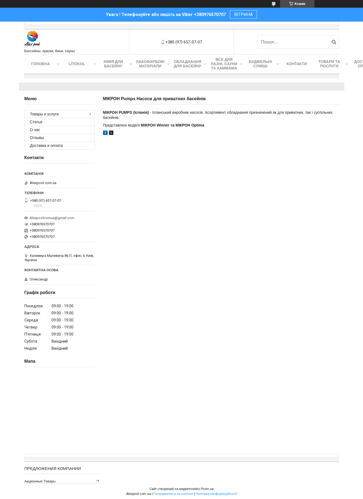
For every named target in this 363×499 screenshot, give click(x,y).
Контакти (297, 64)
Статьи (36, 122)
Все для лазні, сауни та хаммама (224, 63)
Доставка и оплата (46, 145)
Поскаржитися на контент (173, 494)
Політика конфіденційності (216, 494)
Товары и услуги (44, 114)
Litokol (77, 64)
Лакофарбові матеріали (150, 63)
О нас (35, 130)
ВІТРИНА (243, 14)
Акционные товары (40, 481)
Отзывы (37, 137)
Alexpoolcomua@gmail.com (52, 218)
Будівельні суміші (260, 63)
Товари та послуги (329, 63)
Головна (40, 64)
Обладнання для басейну (187, 63)
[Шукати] (334, 42)
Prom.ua (207, 489)
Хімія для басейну (113, 63)
